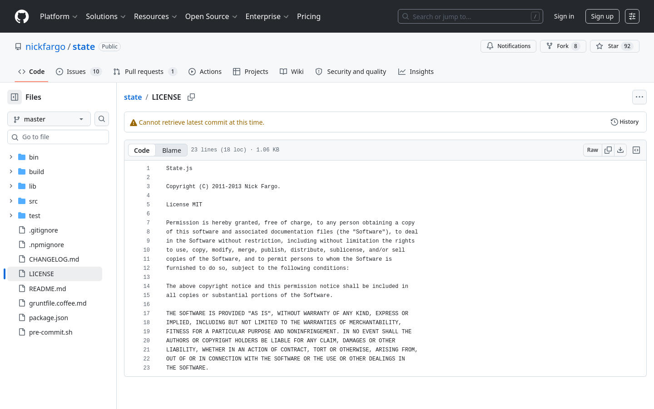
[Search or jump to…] (470, 16)
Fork (563, 46)
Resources (156, 16)
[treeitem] (69, 274)
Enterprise (268, 16)
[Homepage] (22, 16)
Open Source (211, 16)
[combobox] (76, 137)
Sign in (564, 16)
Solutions (106, 16)
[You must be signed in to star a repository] (614, 46)
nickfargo (45, 46)
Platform (59, 16)
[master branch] (63, 119)
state (84, 46)
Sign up (602, 16)
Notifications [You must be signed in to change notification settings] (508, 46)
